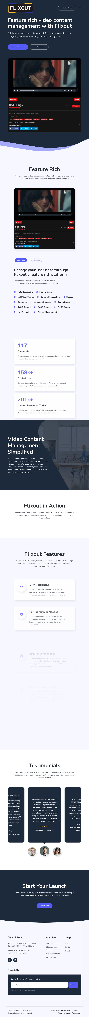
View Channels (17, 47)
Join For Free (67, 8)
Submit (73, 985)
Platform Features (53, 943)
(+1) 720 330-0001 (21, 950)
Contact (68, 943)
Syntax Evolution (66, 1010)
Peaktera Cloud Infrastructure (69, 1013)
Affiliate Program (53, 953)
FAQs (67, 947)
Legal (67, 951)
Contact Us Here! (19, 953)
